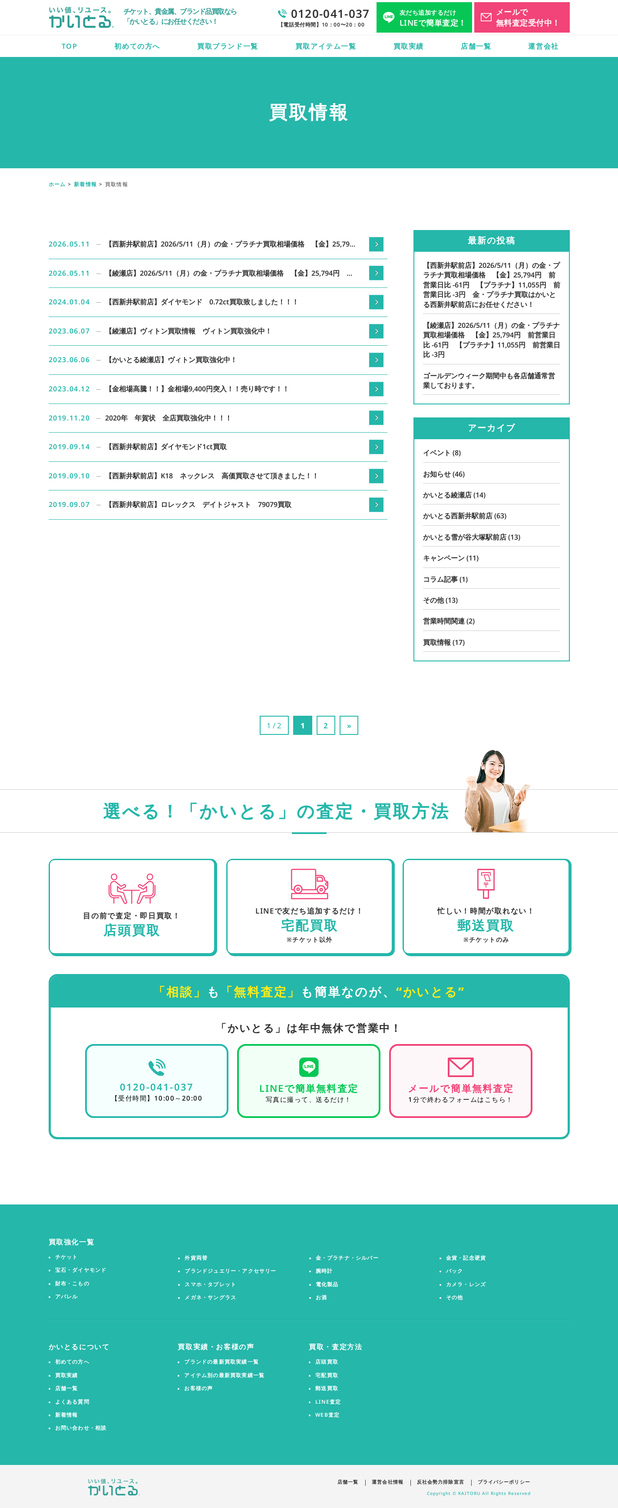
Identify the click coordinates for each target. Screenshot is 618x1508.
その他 (440, 600)
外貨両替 (196, 1257)
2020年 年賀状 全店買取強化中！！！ (168, 418)
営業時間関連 (449, 621)
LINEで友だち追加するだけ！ (309, 911)
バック (454, 1271)
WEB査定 (327, 1414)
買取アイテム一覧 (326, 46)
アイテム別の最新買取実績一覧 (224, 1374)
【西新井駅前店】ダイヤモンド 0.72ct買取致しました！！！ (202, 302)
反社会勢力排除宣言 (439, 1481)
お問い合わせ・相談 (81, 1428)
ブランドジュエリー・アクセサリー (230, 1271)
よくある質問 (72, 1401)
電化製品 (327, 1284)
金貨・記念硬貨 (466, 1257)
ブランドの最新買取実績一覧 (221, 1361)
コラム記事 (445, 579)
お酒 (321, 1297)
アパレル (66, 1296)
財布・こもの (72, 1283)
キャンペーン (451, 558)
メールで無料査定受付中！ (528, 17)
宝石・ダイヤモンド (81, 1270)
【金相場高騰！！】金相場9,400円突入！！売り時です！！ (197, 389)
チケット (66, 1256)
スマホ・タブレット (210, 1284)
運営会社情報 (384, 1481)
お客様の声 (198, 1388)
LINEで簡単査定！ (433, 18)
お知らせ (444, 474)
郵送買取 (326, 1388)
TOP (70, 46)
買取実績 (408, 46)
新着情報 (85, 184)
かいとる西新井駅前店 (464, 515)
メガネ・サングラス (210, 1297)
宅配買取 (326, 1374)
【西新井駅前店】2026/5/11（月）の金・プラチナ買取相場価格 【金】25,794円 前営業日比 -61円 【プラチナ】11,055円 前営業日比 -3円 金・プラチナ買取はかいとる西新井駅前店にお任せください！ (229, 244)
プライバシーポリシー (504, 1481)
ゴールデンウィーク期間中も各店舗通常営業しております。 (489, 380)
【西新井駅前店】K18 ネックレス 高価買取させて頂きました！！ (212, 475)
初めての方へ (137, 46)
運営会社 (543, 46)
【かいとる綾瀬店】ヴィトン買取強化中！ (171, 359)
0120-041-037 (157, 1086)
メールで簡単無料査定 (461, 1087)
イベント (442, 452)
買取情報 (444, 642)
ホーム (57, 184)
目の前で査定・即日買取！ (131, 916)
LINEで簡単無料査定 (308, 1087)
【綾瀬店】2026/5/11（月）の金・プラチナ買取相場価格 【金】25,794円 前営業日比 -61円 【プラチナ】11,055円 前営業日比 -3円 (229, 273)
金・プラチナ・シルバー (347, 1257)
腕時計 (324, 1271)
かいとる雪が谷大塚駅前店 (471, 537)
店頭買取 (326, 1361)
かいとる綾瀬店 (454, 495)
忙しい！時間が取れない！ (486, 911)
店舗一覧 (476, 46)
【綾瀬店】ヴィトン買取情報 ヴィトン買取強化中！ (188, 331)
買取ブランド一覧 (227, 46)
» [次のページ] (351, 725)
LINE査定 (328, 1401)
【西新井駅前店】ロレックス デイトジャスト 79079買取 (198, 504)
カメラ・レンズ (466, 1284)
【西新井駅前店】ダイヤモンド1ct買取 (166, 446)
